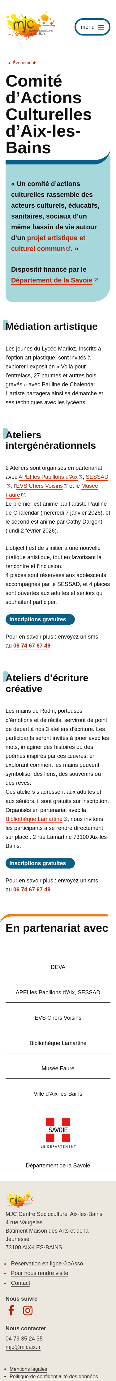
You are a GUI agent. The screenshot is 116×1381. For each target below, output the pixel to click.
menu (88, 27)
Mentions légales (28, 1369)
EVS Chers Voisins (39, 486)
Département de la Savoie (51, 280)
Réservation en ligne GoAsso (47, 1263)
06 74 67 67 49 (31, 646)
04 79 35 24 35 (24, 1339)
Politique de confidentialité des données (54, 1376)
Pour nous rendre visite (39, 1273)
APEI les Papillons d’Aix (48, 477)
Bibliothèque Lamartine (34, 819)
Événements (25, 62)
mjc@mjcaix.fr (23, 1347)
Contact (20, 1283)
